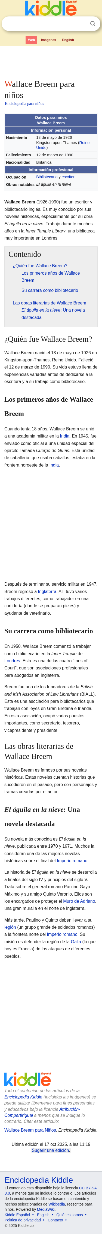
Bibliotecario (46, 177)
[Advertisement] (51, 61)
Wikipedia (56, 1204)
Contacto (55, 1220)
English (68, 40)
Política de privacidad (23, 1220)
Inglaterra (47, 591)
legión (10, 927)
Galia (76, 941)
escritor (68, 177)
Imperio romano (72, 860)
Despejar (81, 23)
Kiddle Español (17, 1215)
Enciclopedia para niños (24, 103)
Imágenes (48, 40)
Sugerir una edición (50, 1150)
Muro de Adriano (79, 901)
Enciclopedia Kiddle (23, 1097)
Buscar (92, 24)
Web (31, 40)
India (65, 436)
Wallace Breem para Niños (30, 1130)
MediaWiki (46, 1209)
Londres (12, 660)
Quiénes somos (69, 1215)
